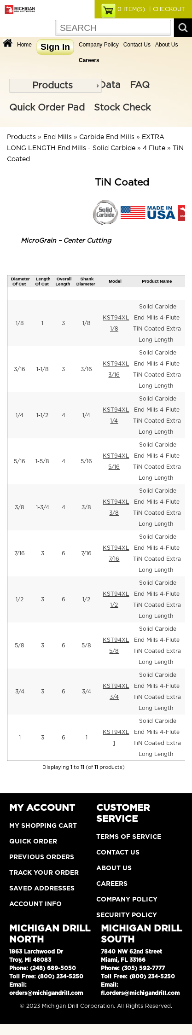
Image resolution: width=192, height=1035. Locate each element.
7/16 (19, 553)
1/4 (19, 415)
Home (24, 44)
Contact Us (137, 44)
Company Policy (99, 44)
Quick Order (33, 841)
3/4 (19, 691)
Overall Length (63, 281)
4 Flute (154, 148)
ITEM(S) (131, 9)
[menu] (55, 86)
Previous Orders (41, 857)
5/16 (19, 461)
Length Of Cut (42, 281)
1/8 (20, 323)
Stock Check (122, 107)
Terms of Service (128, 837)
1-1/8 (42, 369)
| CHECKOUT (166, 9)
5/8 (19, 645)
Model (115, 281)
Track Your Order (44, 873)
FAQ (140, 85)
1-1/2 (42, 415)
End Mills (57, 137)
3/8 (19, 507)
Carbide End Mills (106, 137)
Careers (112, 884)
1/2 (19, 599)
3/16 (19, 369)
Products (52, 85)
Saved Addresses (42, 888)
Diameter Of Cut (20, 281)
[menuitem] (55, 85)
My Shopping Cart (43, 826)
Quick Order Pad (47, 107)
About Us (166, 44)
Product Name (157, 281)
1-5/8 (42, 461)
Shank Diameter (85, 281)
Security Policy (126, 915)
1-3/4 (42, 507)
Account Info (35, 904)
